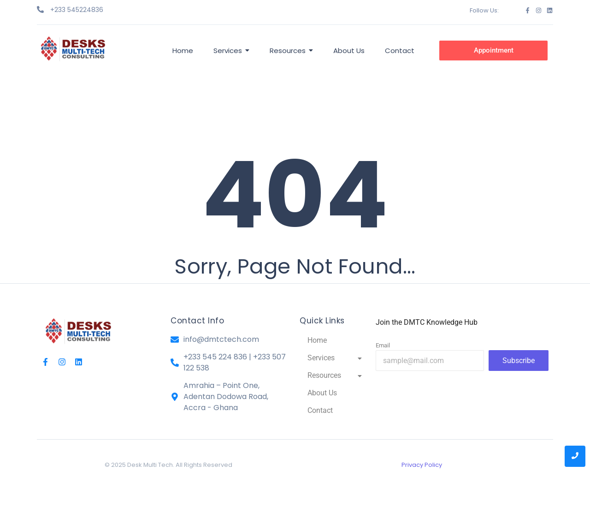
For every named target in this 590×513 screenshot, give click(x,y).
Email (383, 345)
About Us (322, 392)
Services (334, 357)
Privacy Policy (421, 464)
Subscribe (518, 360)
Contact (320, 410)
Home (317, 340)
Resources (334, 375)
